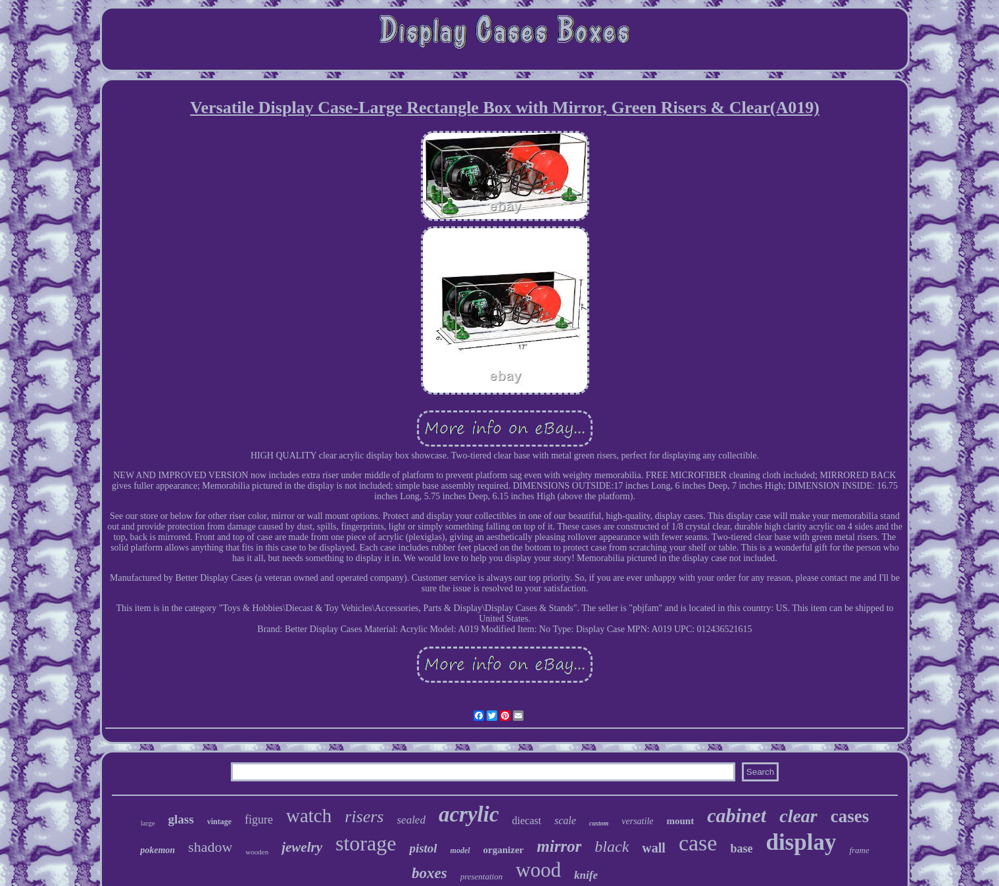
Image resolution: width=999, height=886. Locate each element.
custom (598, 823)
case (698, 843)
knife (586, 875)
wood (538, 869)
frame (859, 850)
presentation (481, 876)
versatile (637, 821)
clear (798, 816)
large (148, 823)
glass (181, 819)
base (741, 848)
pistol (423, 848)
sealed (411, 820)
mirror (559, 846)
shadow (210, 847)
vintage (219, 821)
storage (365, 843)
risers (364, 816)
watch (308, 815)
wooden (256, 852)
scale (565, 820)
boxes (429, 873)
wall (654, 848)
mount (680, 821)
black (612, 846)
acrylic (469, 814)
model (460, 850)
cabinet (736, 815)
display (801, 842)
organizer (503, 850)
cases (850, 816)
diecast (526, 820)
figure (259, 819)
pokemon (157, 850)
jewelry (301, 847)
